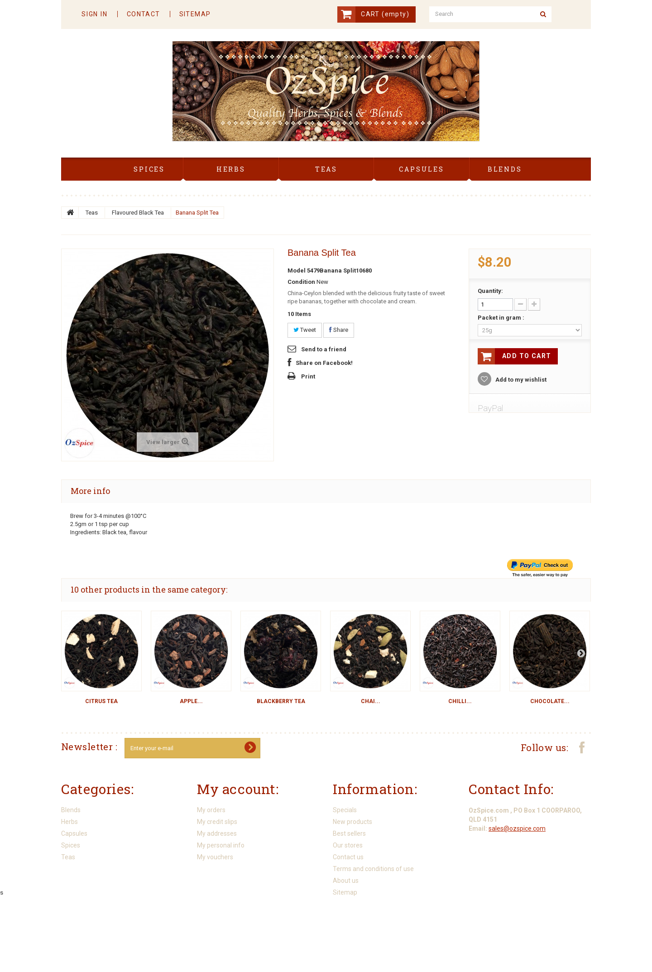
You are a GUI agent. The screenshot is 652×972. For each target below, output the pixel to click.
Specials (345, 810)
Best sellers (349, 833)
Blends (71, 810)
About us (346, 880)
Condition (301, 281)
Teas (92, 212)
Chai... (370, 701)
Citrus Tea (101, 701)
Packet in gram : (502, 317)
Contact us (348, 857)
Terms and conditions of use (373, 868)
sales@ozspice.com (517, 827)
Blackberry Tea (281, 701)
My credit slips (217, 821)
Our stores (348, 845)
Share (338, 329)
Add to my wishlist (520, 379)
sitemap (195, 14)
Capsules (74, 833)
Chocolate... (550, 701)
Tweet (304, 329)
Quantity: (490, 290)
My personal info (220, 845)
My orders (211, 810)
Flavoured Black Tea (138, 212)
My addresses (217, 833)
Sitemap (345, 892)
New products (352, 821)
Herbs (69, 821)
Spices (70, 845)
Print (308, 376)
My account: (238, 789)
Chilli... (460, 701)
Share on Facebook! (324, 362)
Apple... (191, 701)
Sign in (95, 14)
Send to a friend (323, 349)
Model (297, 270)
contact (143, 14)
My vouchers (215, 857)
